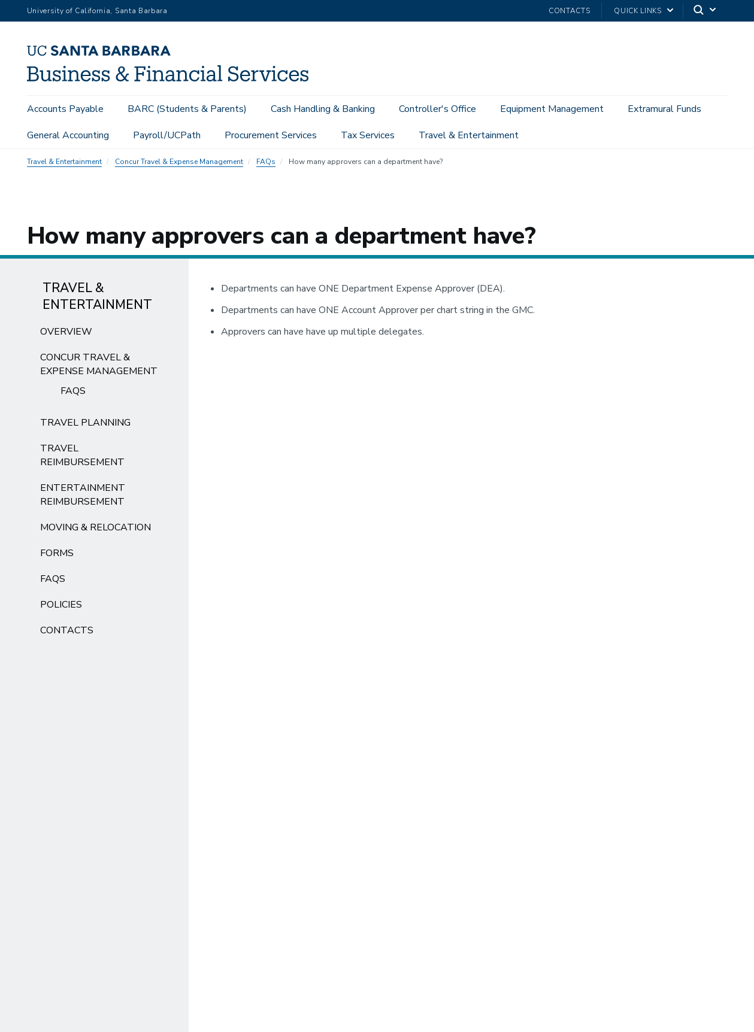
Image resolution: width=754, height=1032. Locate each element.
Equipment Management (552, 109)
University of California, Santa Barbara (97, 11)
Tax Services (368, 135)
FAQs (265, 165)
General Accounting (68, 135)
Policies (61, 608)
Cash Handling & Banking (323, 109)
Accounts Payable (65, 109)
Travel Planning (85, 426)
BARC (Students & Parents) (187, 109)
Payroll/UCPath (167, 135)
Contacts (569, 11)
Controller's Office (437, 109)
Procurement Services (271, 135)
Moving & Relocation (95, 531)
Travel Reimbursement (82, 458)
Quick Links (637, 11)
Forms (57, 556)
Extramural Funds (664, 109)
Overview (66, 335)
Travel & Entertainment (469, 135)
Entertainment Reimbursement (82, 498)
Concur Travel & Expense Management (179, 165)
